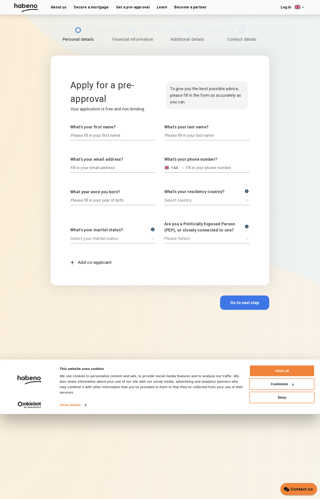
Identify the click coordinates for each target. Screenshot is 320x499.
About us (58, 7)
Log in (286, 7)
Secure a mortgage (91, 7)
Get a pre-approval (133, 7)
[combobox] (300, 7)
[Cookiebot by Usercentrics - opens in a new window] (29, 490)
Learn (162, 7)
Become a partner (190, 7)
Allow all (282, 456)
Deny (282, 482)
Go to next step (244, 302)
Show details (70, 490)
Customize (282, 469)
